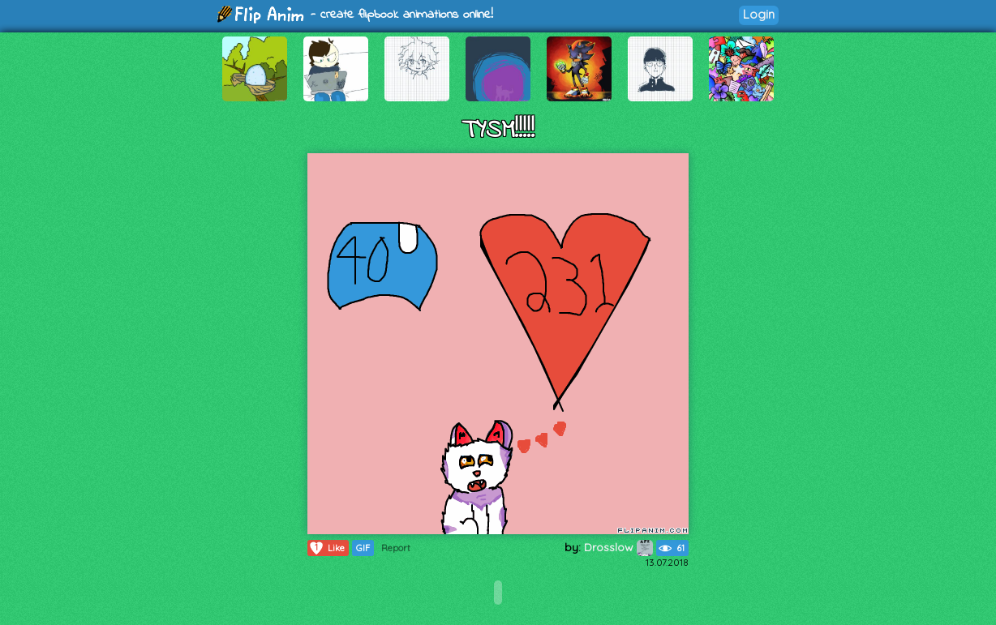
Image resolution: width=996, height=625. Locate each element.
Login (759, 14)
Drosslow (618, 547)
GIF (363, 548)
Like (326, 548)
